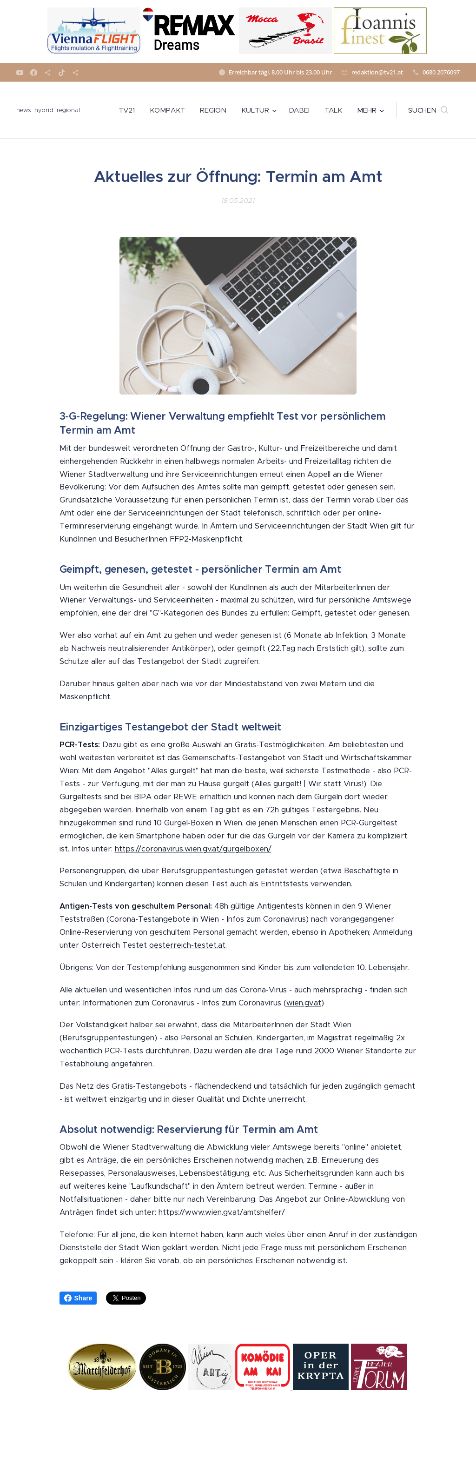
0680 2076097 (441, 72)
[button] (428, 110)
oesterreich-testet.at (187, 945)
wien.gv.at (303, 1003)
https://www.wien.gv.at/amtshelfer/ (222, 1212)
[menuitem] (129, 110)
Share (78, 1298)
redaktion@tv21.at (377, 72)
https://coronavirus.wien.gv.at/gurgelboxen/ (193, 849)
